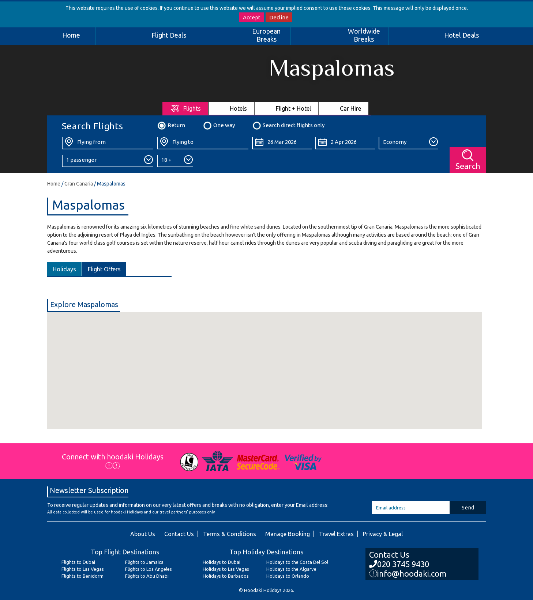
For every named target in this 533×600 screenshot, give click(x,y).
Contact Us (179, 534)
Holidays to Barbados (226, 575)
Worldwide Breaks (364, 35)
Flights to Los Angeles (148, 569)
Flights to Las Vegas (82, 569)
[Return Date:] (345, 143)
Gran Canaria (78, 184)
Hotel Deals (461, 35)
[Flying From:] (107, 143)
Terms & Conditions (229, 534)
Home (71, 35)
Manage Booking (287, 534)
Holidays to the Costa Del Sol (297, 562)
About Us (142, 534)
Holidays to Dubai (221, 562)
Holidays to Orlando (287, 575)
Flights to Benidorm (82, 575)
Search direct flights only (288, 125)
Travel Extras (336, 534)
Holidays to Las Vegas (226, 569)
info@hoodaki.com (407, 573)
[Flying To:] (202, 143)
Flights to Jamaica (144, 562)
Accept (251, 17)
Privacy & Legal (383, 534)
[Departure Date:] (282, 143)
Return (171, 125)
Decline (279, 17)
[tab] (185, 108)
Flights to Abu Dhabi (147, 575)
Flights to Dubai (78, 562)
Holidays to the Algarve (291, 569)
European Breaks (266, 35)
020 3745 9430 (399, 564)
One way (219, 125)
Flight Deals (168, 35)
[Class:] (408, 143)
